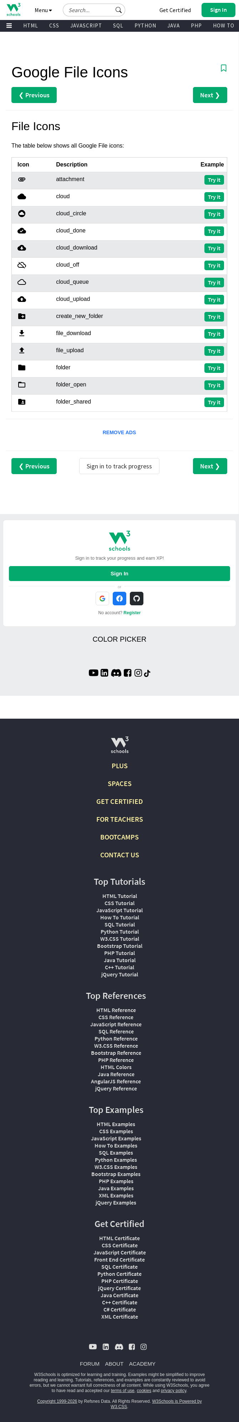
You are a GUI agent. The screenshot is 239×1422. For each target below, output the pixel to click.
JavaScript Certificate (119, 1252)
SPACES (120, 783)
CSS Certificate (120, 1245)
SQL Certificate (119, 1266)
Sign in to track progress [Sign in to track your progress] (119, 466)
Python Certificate (119, 1273)
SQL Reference (116, 1031)
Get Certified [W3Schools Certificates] (175, 10)
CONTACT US (119, 854)
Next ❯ (210, 95)
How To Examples (116, 1145)
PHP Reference (116, 1059)
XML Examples (116, 1195)
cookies (144, 1390)
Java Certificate (119, 1295)
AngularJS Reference (116, 1081)
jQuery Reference (116, 1088)
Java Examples (116, 1188)
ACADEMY (142, 1364)
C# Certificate (119, 1309)
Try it (214, 179)
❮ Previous (34, 95)
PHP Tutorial (119, 952)
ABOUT (114, 1364)
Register (132, 612)
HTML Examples (116, 1124)
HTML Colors (116, 1067)
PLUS (120, 765)
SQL (118, 25)
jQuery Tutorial (119, 974)
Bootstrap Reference (116, 1052)
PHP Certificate (119, 1280)
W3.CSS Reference (116, 1045)
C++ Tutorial (119, 967)
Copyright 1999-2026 (57, 1401)
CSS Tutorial (119, 903)
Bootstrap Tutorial (119, 945)
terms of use (122, 1390)
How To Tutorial (119, 917)
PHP (196, 25)
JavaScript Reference (116, 1024)
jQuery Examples (116, 1202)
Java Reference (116, 1074)
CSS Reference (115, 1017)
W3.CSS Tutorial (119, 938)
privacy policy (173, 1390)
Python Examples (116, 1159)
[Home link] (13, 9)
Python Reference (116, 1038)
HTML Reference (116, 1009)
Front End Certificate (119, 1259)
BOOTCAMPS (119, 836)
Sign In (119, 573)
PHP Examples (116, 1181)
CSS (54, 25)
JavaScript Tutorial (119, 910)
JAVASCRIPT (86, 25)
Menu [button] (43, 10)
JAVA (173, 25)
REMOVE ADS (119, 432)
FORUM (90, 1364)
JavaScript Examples (116, 1138)
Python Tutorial (120, 931)
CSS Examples (116, 1131)
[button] (119, 10)
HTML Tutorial (119, 895)
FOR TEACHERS (119, 819)
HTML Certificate (119, 1238)
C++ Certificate (119, 1302)
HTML (30, 25)
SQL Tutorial (120, 924)
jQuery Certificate (119, 1288)
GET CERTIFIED (119, 801)
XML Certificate (119, 1316)
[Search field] (94, 10)
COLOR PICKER (119, 639)
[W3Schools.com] (119, 747)
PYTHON (145, 25)
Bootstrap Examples (116, 1173)
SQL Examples (116, 1152)
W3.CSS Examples (116, 1166)
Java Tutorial (120, 960)
